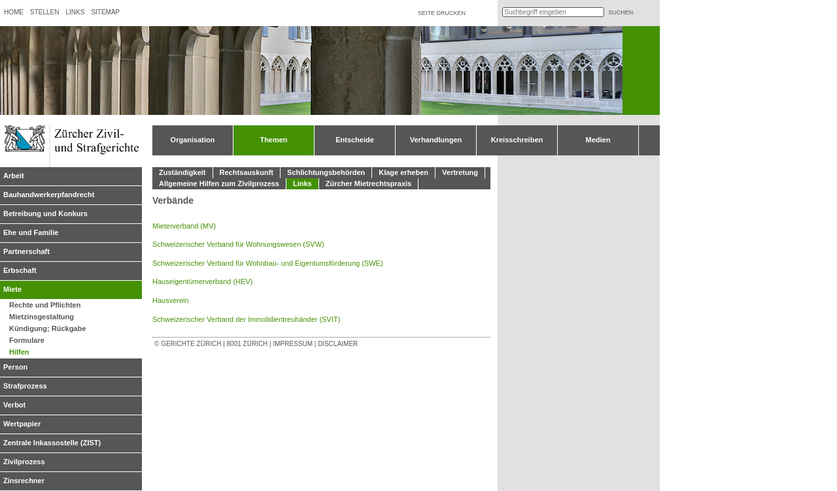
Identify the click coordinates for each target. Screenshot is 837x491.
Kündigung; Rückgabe (47, 328)
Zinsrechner (23, 480)
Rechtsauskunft (247, 172)
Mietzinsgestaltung (41, 317)
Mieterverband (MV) (184, 226)
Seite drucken (442, 13)
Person (15, 367)
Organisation (193, 140)
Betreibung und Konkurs (45, 213)
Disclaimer (338, 343)
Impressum (293, 343)
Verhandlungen (436, 140)
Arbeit (13, 176)
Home (14, 12)
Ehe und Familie (30, 232)
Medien (598, 140)
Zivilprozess (24, 462)
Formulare (26, 340)
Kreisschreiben (517, 140)
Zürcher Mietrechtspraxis (368, 183)
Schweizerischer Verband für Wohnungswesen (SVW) (238, 244)
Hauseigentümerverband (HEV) (202, 281)
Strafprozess (25, 386)
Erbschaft (20, 270)
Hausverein (170, 300)
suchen (620, 12)
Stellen (44, 12)
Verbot (14, 405)
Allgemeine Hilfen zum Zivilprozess (219, 183)
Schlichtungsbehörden (326, 172)
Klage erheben (403, 172)
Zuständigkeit (182, 172)
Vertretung (460, 172)
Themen (273, 140)
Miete (12, 289)
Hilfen (19, 352)
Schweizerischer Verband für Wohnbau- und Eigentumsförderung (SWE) (267, 263)
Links (74, 12)
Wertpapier (22, 424)
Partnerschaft (26, 251)
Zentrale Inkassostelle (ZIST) (52, 443)
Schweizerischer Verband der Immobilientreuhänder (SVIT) (246, 319)
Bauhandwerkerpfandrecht (48, 194)
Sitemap (105, 12)
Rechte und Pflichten (44, 305)
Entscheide (354, 140)
